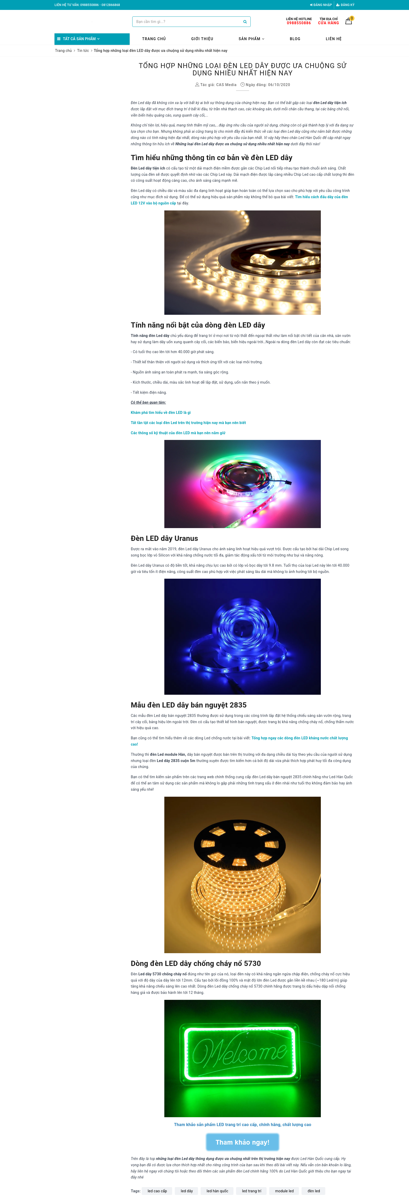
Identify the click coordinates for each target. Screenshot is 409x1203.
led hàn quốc (217, 1191)
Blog (295, 39)
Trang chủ (154, 39)
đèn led (314, 1191)
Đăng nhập (321, 5)
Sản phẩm (251, 39)
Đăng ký (345, 5)
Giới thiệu (202, 39)
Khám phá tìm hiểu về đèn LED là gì (161, 412)
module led (284, 1191)
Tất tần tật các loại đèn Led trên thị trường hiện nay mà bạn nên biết (188, 423)
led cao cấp (157, 1191)
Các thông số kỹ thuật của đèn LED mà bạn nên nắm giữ (178, 433)
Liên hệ (334, 39)
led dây (187, 1191)
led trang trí (251, 1191)
